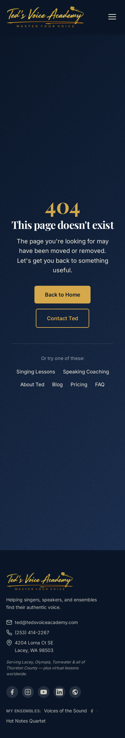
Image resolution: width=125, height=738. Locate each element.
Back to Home (62, 294)
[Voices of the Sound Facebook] (92, 711)
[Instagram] (28, 692)
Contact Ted (62, 318)
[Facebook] (12, 692)
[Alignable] (75, 692)
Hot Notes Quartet (26, 721)
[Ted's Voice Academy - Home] (45, 16)
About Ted (32, 384)
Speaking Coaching (86, 372)
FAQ (100, 384)
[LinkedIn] (59, 692)
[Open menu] (112, 16)
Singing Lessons (35, 372)
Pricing (79, 384)
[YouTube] (44, 692)
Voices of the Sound (65, 710)
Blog (57, 384)
